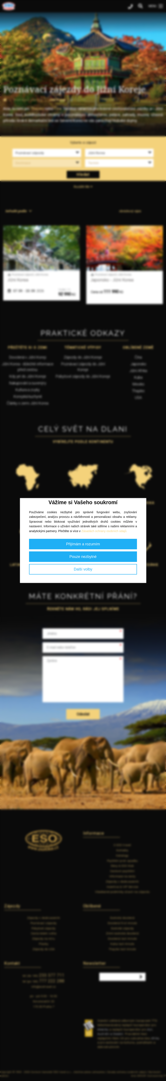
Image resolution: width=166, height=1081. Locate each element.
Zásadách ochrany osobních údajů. (104, 531)
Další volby (83, 569)
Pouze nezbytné (83, 557)
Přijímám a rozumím (83, 544)
